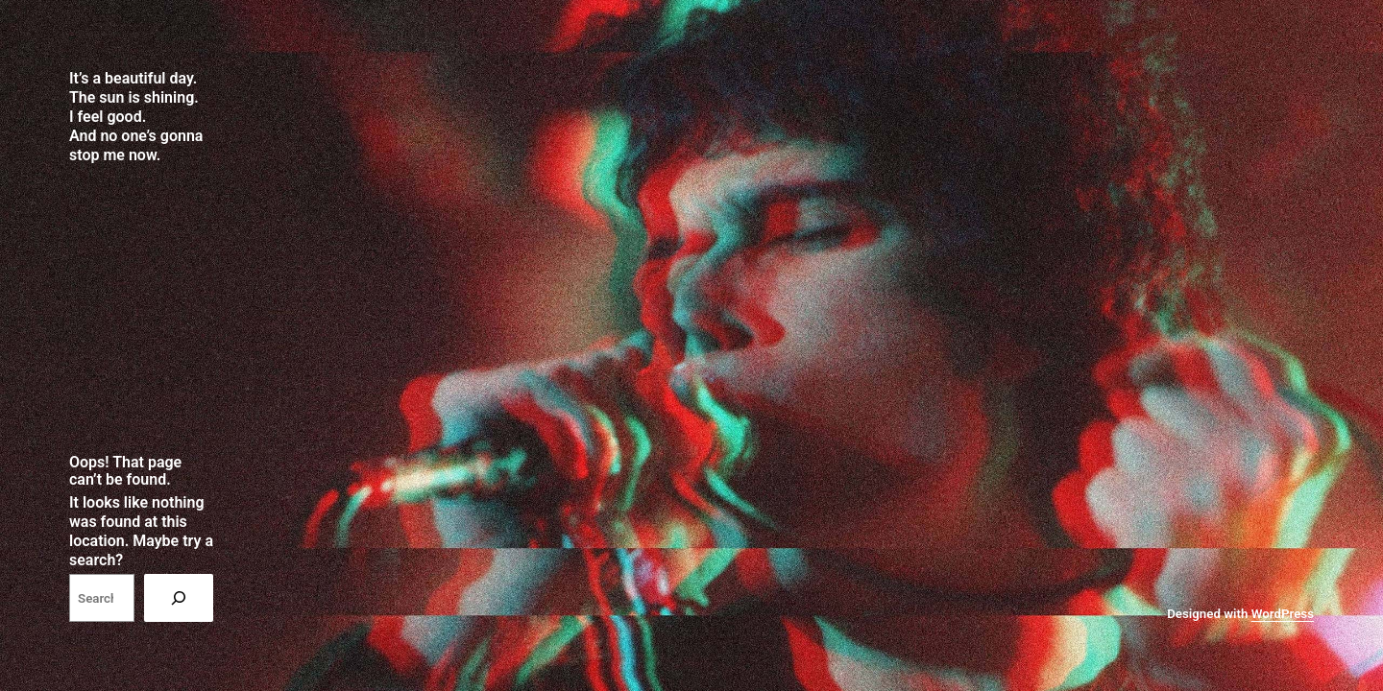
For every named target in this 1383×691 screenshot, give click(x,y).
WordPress (1282, 614)
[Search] (178, 598)
